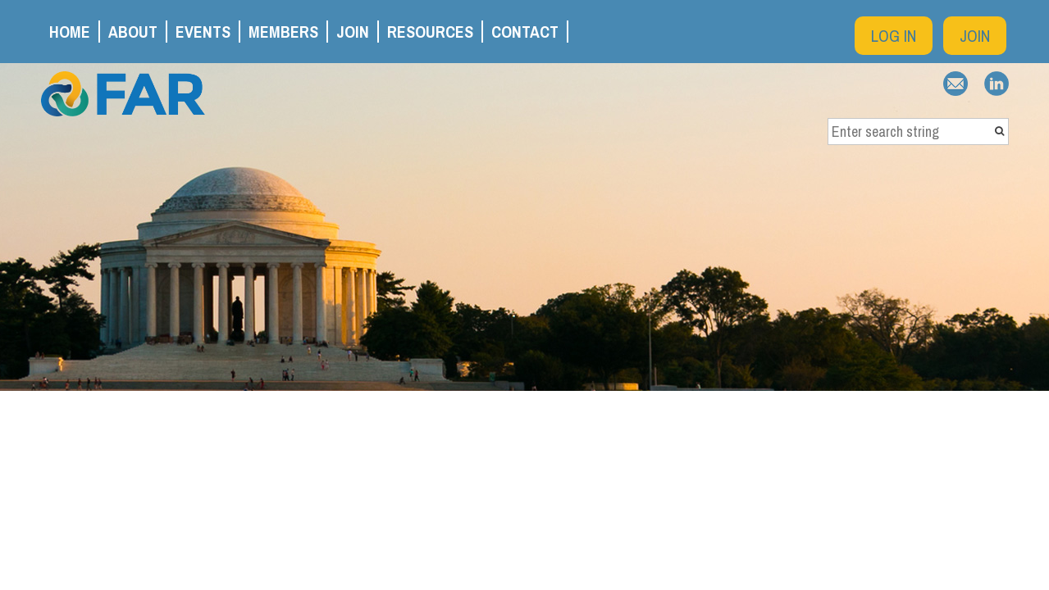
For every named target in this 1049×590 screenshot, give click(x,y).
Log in (893, 36)
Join (975, 36)
